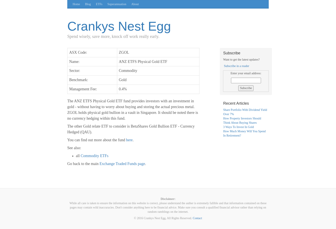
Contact (197, 218)
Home (76, 4)
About (135, 4)
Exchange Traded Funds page (122, 164)
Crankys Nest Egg (119, 26)
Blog (88, 4)
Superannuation (116, 4)
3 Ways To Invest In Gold (238, 127)
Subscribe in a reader (236, 66)
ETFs (99, 4)
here (129, 140)
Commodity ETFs (95, 156)
